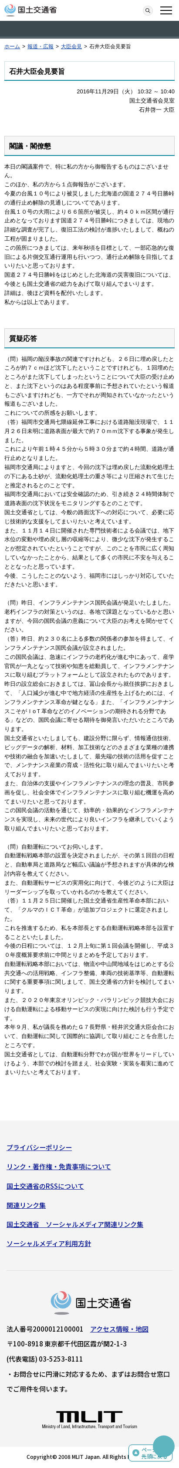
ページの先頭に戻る (155, 1453)
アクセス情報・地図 (119, 1328)
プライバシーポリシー (39, 1147)
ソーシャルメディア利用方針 (49, 1243)
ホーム (12, 46)
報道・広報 (40, 46)
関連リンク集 (26, 1205)
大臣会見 (71, 46)
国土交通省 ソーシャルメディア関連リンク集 (75, 1224)
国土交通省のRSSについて (45, 1185)
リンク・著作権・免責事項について (59, 1166)
